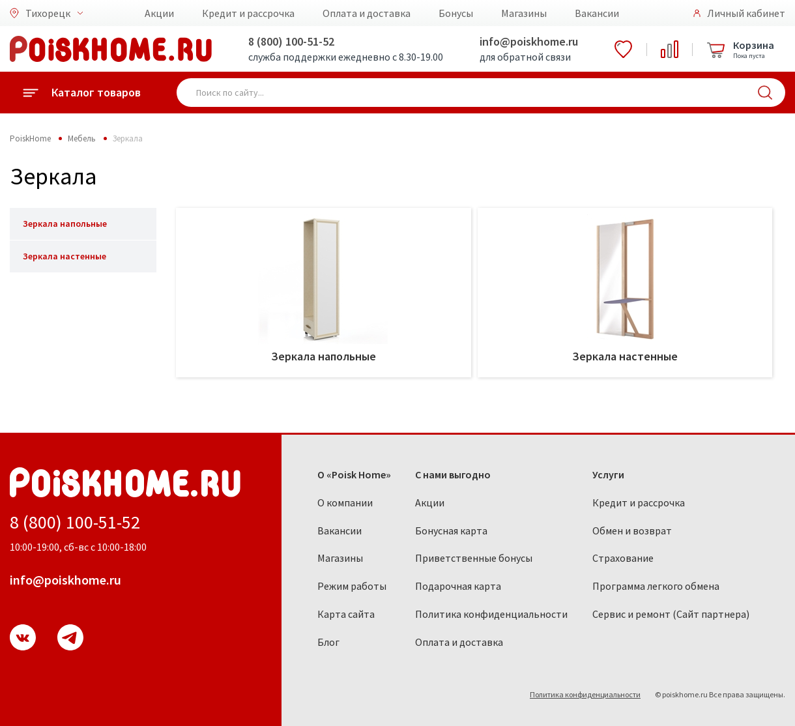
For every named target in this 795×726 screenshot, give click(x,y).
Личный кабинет (746, 13)
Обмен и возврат (632, 530)
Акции (159, 13)
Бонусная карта (451, 530)
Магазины (524, 13)
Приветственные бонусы (473, 557)
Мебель (82, 138)
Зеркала (128, 138)
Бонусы (456, 13)
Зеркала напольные (65, 223)
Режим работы (351, 585)
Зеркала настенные (64, 256)
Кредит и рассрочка (248, 13)
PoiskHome (30, 138)
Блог (328, 641)
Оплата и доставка (367, 13)
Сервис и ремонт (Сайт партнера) (670, 613)
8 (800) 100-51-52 (291, 41)
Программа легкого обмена (655, 585)
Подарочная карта (458, 585)
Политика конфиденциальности (491, 613)
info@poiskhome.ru (529, 41)
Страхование (623, 557)
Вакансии (597, 13)
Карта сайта (346, 613)
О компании (345, 502)
